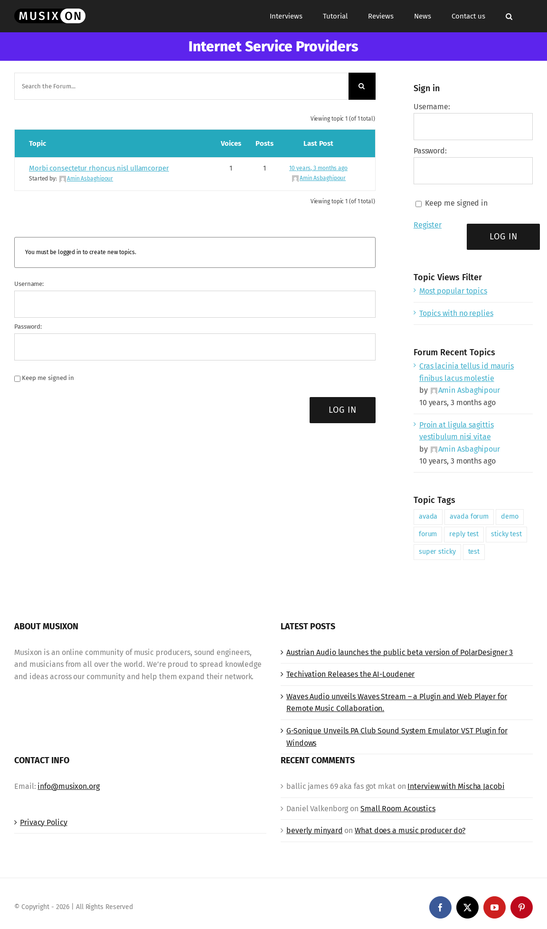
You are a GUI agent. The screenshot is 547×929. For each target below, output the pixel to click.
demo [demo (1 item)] (510, 516)
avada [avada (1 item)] (428, 516)
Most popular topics (453, 290)
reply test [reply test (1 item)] (464, 534)
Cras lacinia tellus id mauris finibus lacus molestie (466, 372)
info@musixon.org (68, 786)
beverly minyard (314, 830)
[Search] (362, 86)
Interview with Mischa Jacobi (455, 786)
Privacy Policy (43, 822)
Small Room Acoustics (397, 808)
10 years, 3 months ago (318, 168)
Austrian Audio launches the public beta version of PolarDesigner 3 (399, 652)
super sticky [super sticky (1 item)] (437, 552)
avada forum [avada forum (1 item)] (469, 516)
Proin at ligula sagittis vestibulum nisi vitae (456, 431)
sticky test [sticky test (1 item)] (506, 534)
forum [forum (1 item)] (428, 534)
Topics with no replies (456, 313)
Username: (29, 283)
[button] (509, 16)
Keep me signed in (48, 377)
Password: (28, 326)
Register (428, 224)
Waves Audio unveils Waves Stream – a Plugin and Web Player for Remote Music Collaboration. (396, 702)
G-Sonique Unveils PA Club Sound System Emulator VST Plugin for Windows (397, 737)
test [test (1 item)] (474, 552)
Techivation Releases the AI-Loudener (350, 674)
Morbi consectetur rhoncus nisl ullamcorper (99, 168)
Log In (343, 410)
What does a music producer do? (410, 830)
